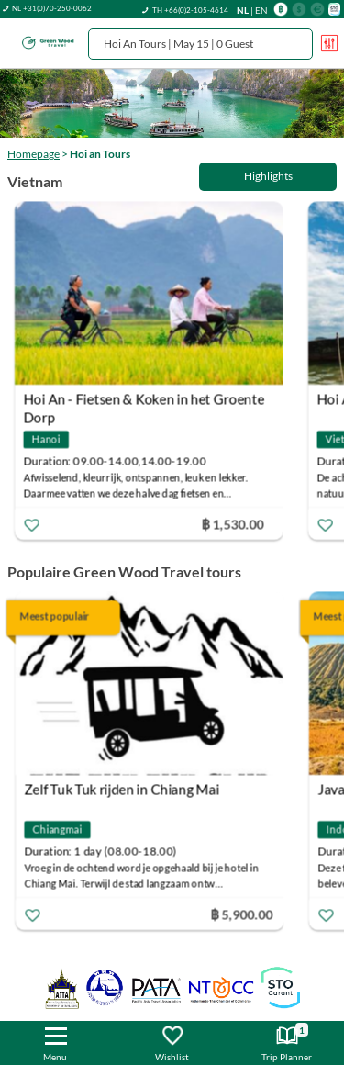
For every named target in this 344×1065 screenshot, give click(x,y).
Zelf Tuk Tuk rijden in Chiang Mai (124, 789)
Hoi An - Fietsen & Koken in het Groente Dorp (147, 400)
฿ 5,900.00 (244, 914)
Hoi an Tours (100, 154)
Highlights (268, 176)
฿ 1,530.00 (236, 523)
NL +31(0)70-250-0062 (52, 8)
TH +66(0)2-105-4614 (190, 10)
